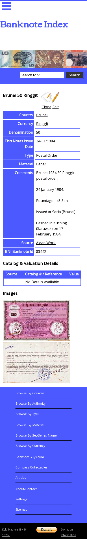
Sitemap (21, 509)
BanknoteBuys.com (29, 457)
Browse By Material (29, 425)
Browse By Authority (30, 403)
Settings (21, 499)
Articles (20, 477)
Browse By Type (27, 414)
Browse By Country (29, 393)
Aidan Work (46, 242)
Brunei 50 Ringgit (20, 95)
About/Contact (26, 489)
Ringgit (42, 123)
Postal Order (46, 155)
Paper (41, 164)
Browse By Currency (30, 445)
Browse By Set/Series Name (36, 435)
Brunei (42, 114)
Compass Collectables (31, 467)
